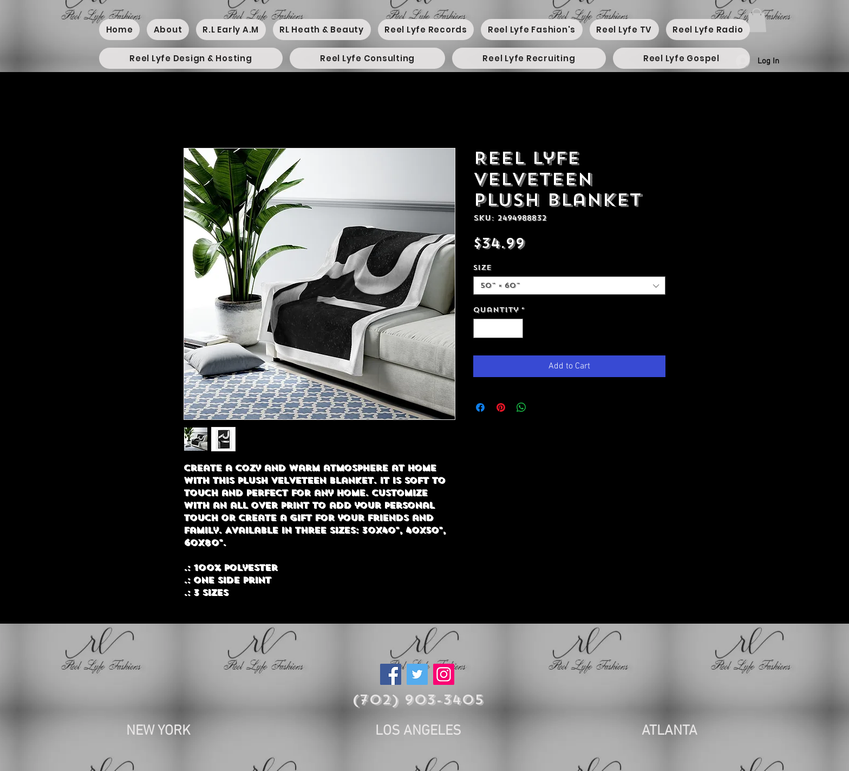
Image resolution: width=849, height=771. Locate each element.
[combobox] (569, 285)
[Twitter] (417, 674)
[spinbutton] (498, 328)
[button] (757, 20)
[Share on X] (541, 407)
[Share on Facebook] (480, 407)
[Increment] (515, 328)
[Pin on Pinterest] (500, 407)
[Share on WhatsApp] (521, 407)
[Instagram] (443, 674)
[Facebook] (390, 674)
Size (482, 267)
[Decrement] (481, 328)
